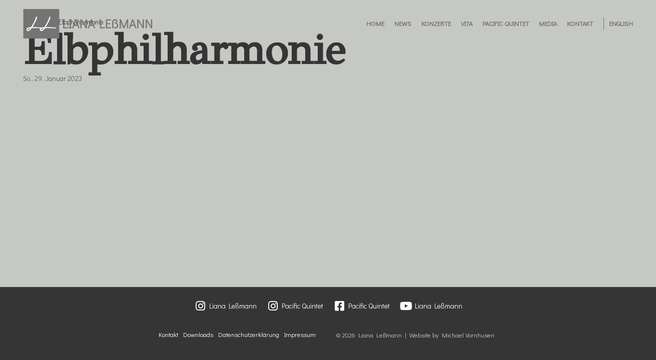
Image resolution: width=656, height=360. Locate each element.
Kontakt (580, 24)
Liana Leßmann (233, 305)
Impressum (300, 334)
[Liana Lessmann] (88, 23)
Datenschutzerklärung (248, 334)
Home (375, 24)
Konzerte (436, 24)
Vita (466, 24)
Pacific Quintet (505, 24)
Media (548, 24)
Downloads (198, 334)
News (402, 24)
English (621, 24)
